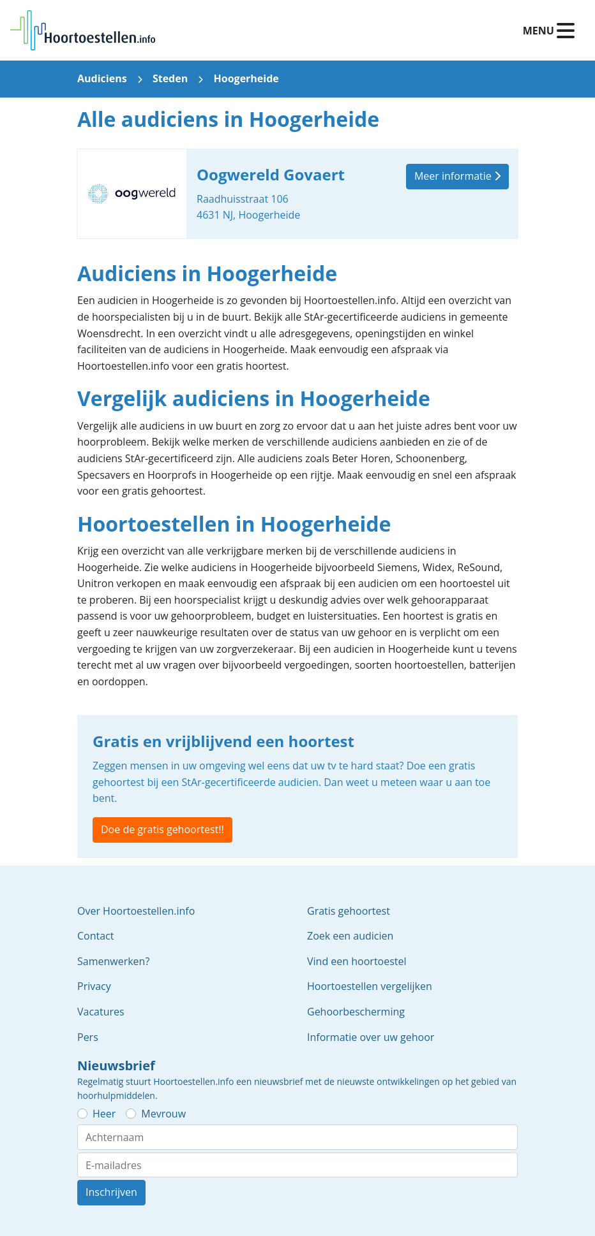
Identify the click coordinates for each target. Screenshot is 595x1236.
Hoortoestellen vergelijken (369, 986)
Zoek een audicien (350, 936)
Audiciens (102, 78)
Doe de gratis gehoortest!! (162, 829)
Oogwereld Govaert (297, 194)
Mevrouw (163, 1114)
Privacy (94, 986)
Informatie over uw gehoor (370, 1037)
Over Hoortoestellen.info (136, 911)
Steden (170, 78)
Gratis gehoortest (348, 911)
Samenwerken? (113, 961)
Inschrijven (111, 1192)
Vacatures (100, 1012)
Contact (95, 936)
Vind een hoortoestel (357, 961)
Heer (104, 1114)
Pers (87, 1037)
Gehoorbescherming (356, 1012)
